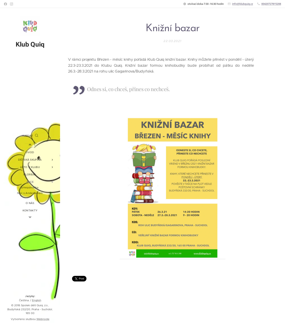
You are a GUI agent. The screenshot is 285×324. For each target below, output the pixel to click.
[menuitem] (30, 152)
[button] (30, 136)
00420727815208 (271, 4)
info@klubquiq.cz (242, 4)
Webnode (42, 319)
